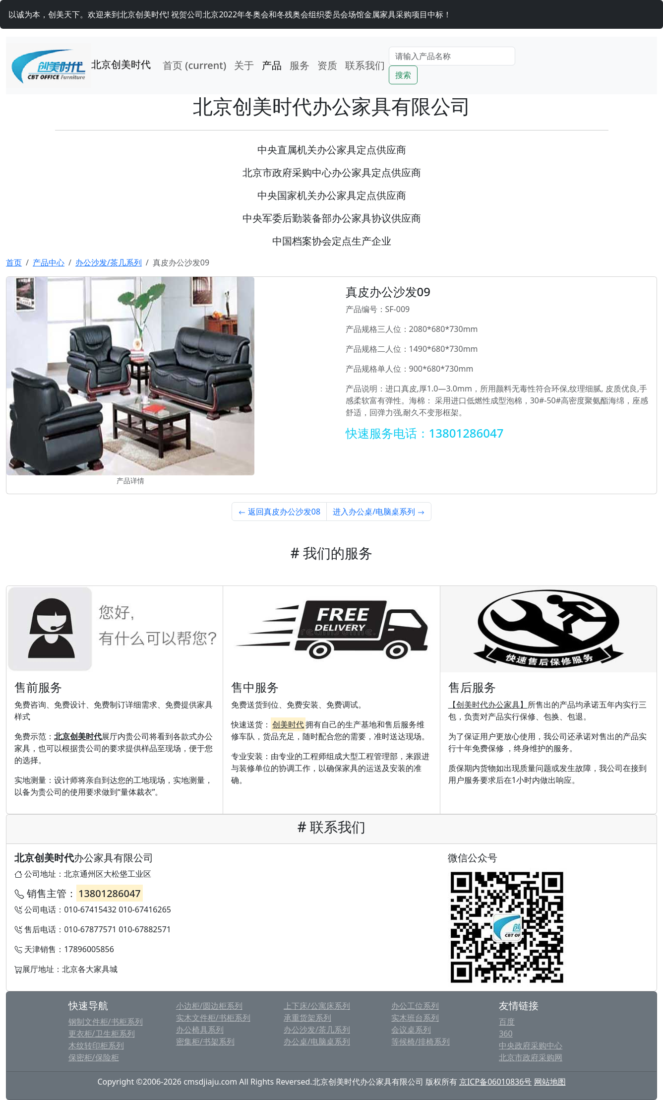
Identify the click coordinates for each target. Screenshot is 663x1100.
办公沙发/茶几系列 (108, 262)
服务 (299, 65)
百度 (507, 1021)
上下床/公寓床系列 (317, 1005)
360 (505, 1033)
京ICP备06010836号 (495, 1081)
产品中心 (48, 262)
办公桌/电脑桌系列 (317, 1041)
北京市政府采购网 (530, 1057)
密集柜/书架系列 (205, 1041)
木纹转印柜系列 (96, 1045)
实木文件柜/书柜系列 (213, 1017)
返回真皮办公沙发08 (279, 511)
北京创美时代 (78, 65)
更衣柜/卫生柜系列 (101, 1033)
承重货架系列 (307, 1017)
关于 (244, 65)
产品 (272, 65)
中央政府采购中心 (530, 1045)
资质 (327, 65)
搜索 (403, 74)
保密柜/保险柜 (93, 1057)
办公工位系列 (415, 1005)
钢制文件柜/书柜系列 (105, 1021)
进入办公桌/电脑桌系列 (379, 511)
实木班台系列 (415, 1017)
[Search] (452, 56)
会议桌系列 (411, 1029)
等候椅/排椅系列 (420, 1041)
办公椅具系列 (200, 1029)
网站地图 (550, 1081)
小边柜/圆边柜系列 (209, 1005)
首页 (194, 65)
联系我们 (365, 65)
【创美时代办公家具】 (488, 704)
